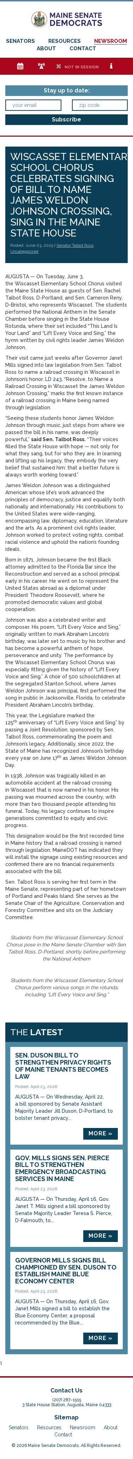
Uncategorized (24, 251)
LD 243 (53, 379)
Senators (20, 41)
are (91, 453)
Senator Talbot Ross (74, 245)
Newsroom (110, 41)
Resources (64, 41)
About (46, 48)
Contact (82, 48)
